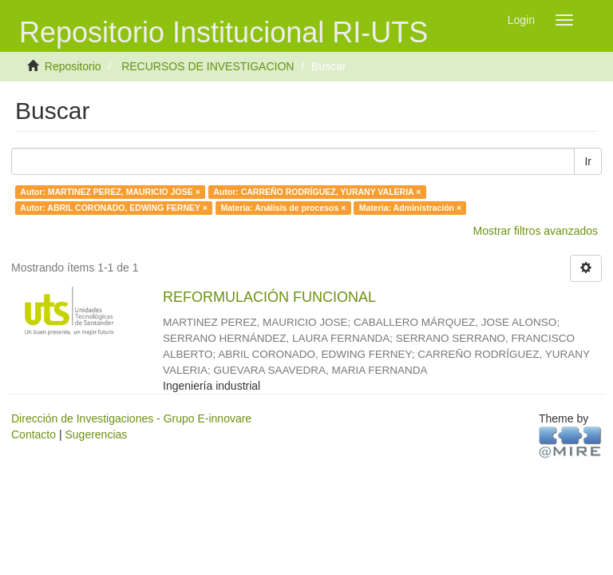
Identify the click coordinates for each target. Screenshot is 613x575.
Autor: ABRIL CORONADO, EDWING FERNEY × (114, 207)
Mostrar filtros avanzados (535, 230)
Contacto (33, 434)
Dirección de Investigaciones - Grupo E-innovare (131, 418)
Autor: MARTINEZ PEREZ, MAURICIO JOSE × (110, 191)
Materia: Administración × (410, 207)
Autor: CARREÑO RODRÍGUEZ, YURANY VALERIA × (317, 191)
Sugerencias (96, 434)
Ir (587, 161)
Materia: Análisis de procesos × (283, 207)
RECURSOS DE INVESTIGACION (207, 66)
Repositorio (73, 66)
